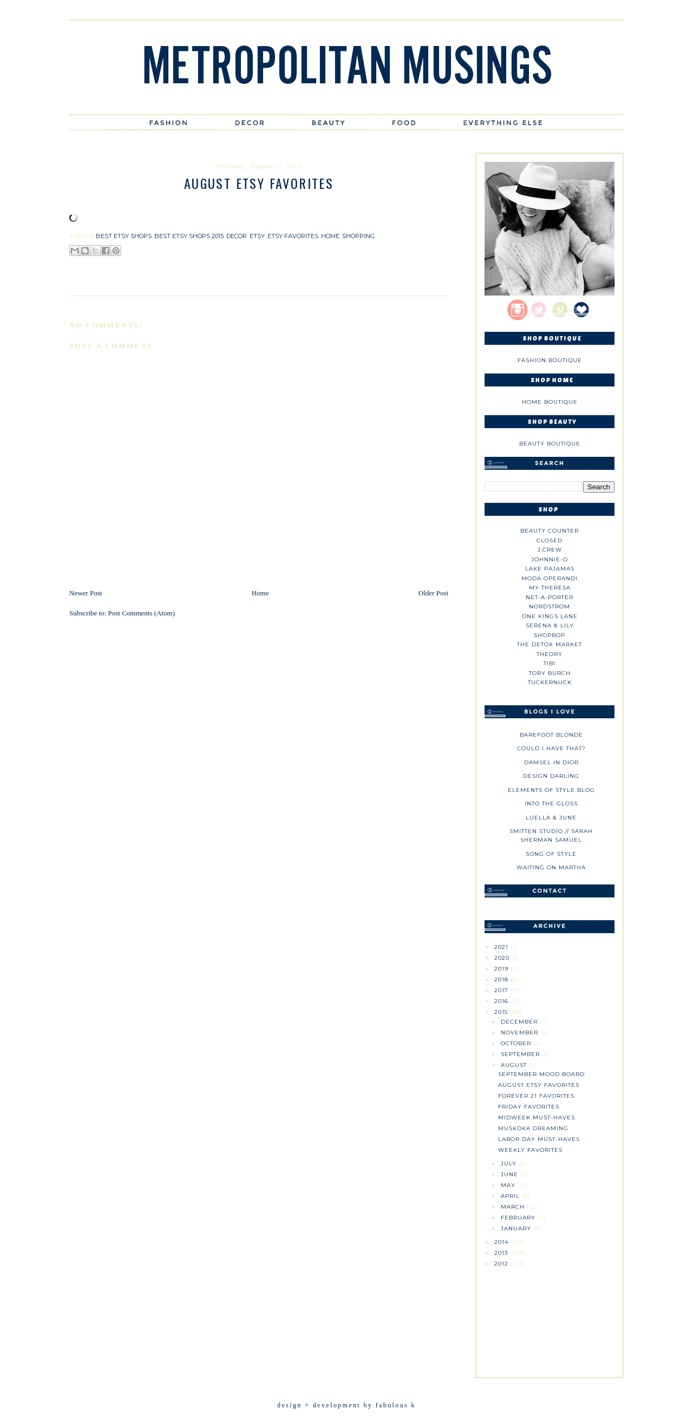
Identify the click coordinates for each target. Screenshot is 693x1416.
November (520, 1032)
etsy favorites (292, 236)
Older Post (433, 593)
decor (236, 236)
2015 (502, 1011)
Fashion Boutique (550, 360)
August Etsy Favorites (538, 1085)
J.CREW (550, 549)
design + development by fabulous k (346, 1405)
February (519, 1217)
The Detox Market (549, 644)
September (521, 1054)
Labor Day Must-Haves (539, 1139)
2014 (502, 1241)
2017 (502, 990)
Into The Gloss (551, 803)
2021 (502, 946)
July (510, 1163)
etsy (257, 236)
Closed (550, 540)
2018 (502, 979)
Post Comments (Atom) (141, 613)
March (514, 1206)
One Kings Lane (550, 616)
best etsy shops (124, 236)
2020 (503, 957)
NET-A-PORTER (549, 597)
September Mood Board (541, 1074)
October (517, 1043)
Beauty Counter (549, 530)
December (520, 1021)
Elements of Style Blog (551, 790)
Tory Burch (550, 673)
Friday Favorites (528, 1106)
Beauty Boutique (549, 443)
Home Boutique (550, 401)
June (510, 1174)
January (517, 1228)
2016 (502, 1001)
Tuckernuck (550, 682)
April (511, 1195)
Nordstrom (549, 606)
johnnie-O (549, 559)
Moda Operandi (549, 578)
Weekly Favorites (530, 1149)
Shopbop (549, 635)
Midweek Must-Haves (536, 1117)
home (330, 236)
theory (550, 654)
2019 (502, 968)
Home (260, 593)
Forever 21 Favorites (536, 1095)
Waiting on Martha (551, 867)
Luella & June (551, 817)
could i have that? (551, 748)
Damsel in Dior (551, 762)
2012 (502, 1263)
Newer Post (85, 593)
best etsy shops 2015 (189, 236)
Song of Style (551, 853)
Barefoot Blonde (551, 734)
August (515, 1064)
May (509, 1185)
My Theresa (550, 587)
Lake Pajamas (549, 568)
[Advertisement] (549, 1318)
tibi (549, 663)
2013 (502, 1252)
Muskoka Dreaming (533, 1128)
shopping (358, 236)
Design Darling (551, 775)
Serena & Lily (550, 625)
